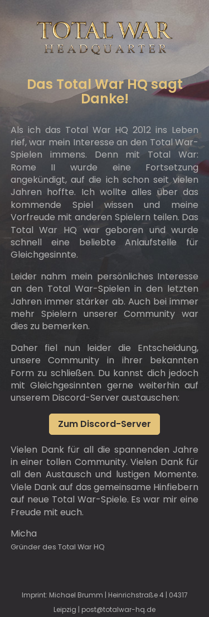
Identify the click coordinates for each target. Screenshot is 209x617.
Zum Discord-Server (104, 423)
